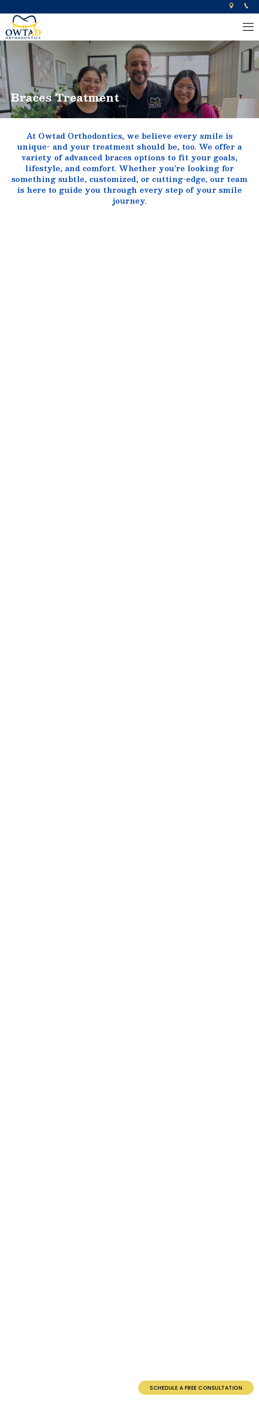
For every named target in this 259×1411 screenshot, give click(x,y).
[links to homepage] (23, 27)
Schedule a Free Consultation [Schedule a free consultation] (196, 1388)
